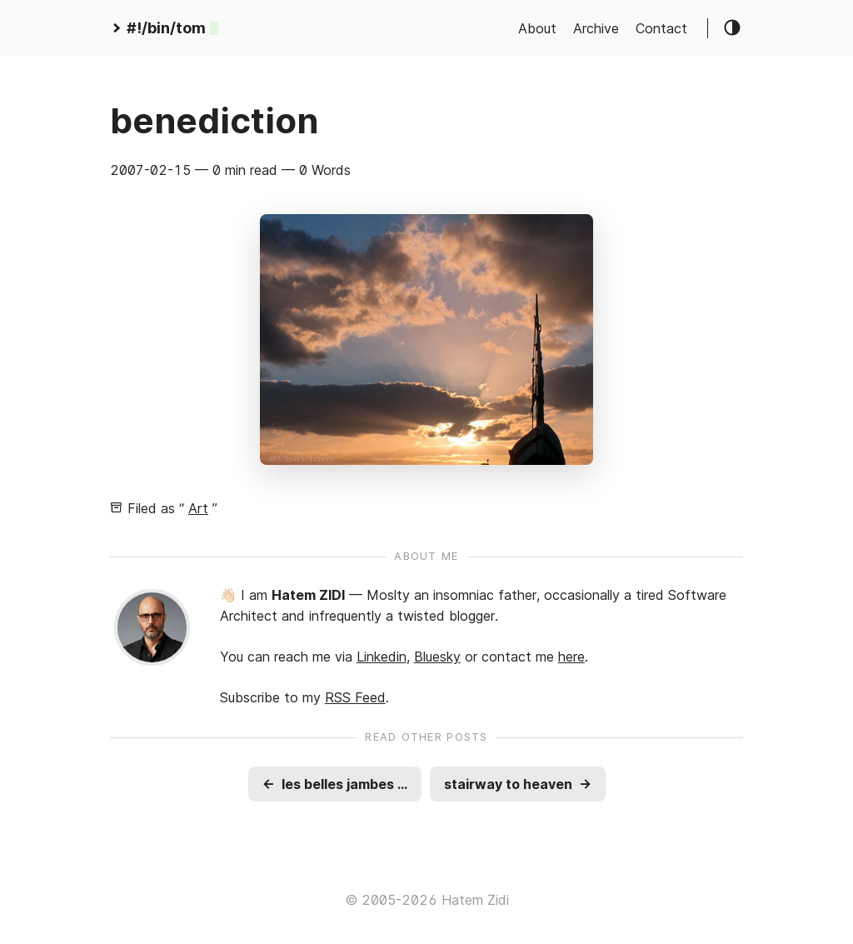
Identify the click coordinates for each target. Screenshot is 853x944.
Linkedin (382, 656)
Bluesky (437, 656)
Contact (661, 28)
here (571, 656)
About (537, 28)
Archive (596, 28)
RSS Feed (355, 697)
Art (198, 508)
